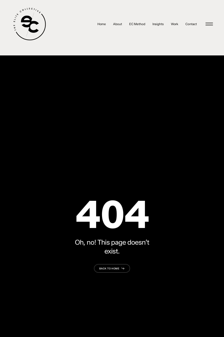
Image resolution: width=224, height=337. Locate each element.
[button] (209, 24)
